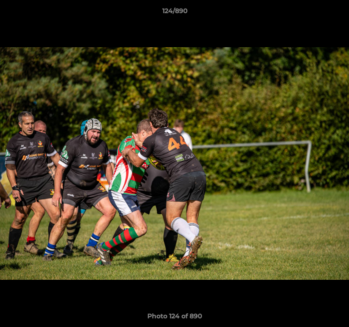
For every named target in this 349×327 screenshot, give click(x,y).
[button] (338, 13)
